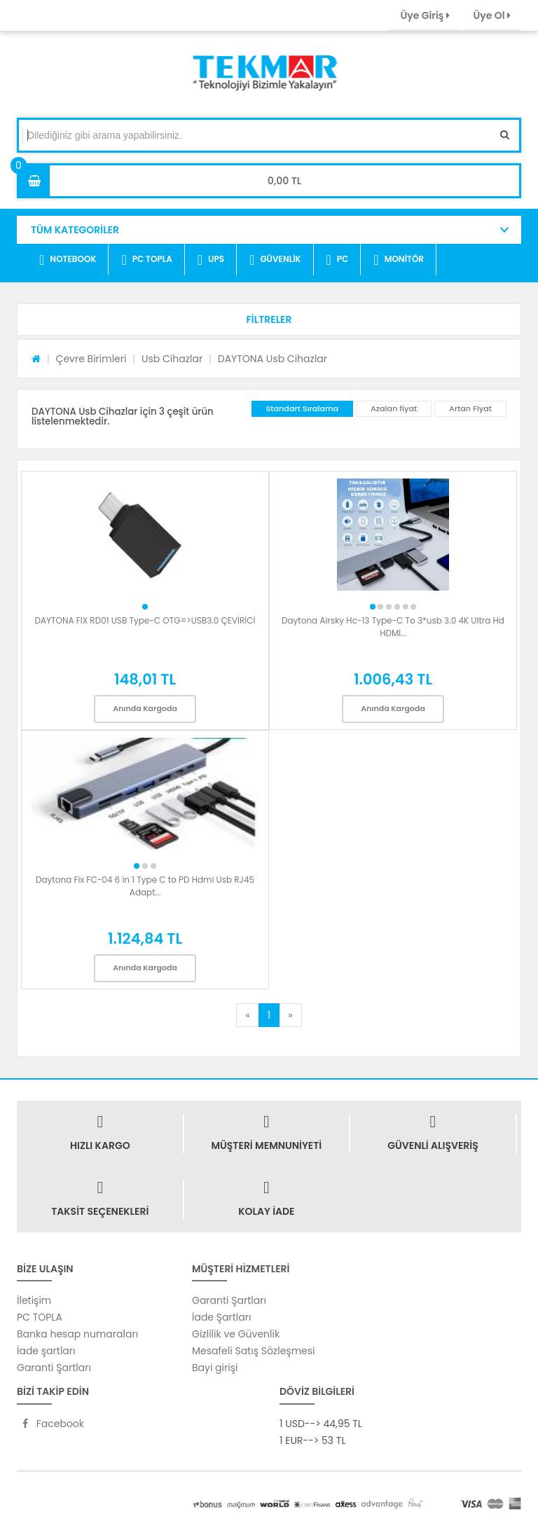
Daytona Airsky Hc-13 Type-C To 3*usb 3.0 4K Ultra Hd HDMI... (393, 626)
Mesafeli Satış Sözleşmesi (253, 1351)
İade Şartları (221, 1317)
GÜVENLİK (275, 260)
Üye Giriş (424, 15)
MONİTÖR (398, 260)
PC (337, 260)
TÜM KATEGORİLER (75, 230)
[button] (269, 319)
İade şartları (46, 1351)
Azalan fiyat (394, 408)
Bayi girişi (214, 1368)
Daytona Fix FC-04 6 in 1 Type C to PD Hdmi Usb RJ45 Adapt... (145, 886)
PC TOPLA (146, 260)
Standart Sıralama (302, 408)
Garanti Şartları (54, 1368)
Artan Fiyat (470, 408)
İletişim (34, 1300)
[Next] (290, 1015)
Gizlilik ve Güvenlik (236, 1334)
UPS (211, 260)
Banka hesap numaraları (77, 1334)
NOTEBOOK (67, 260)
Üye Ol (492, 15)
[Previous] (247, 1015)
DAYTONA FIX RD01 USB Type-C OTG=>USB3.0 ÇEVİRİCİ (144, 620)
